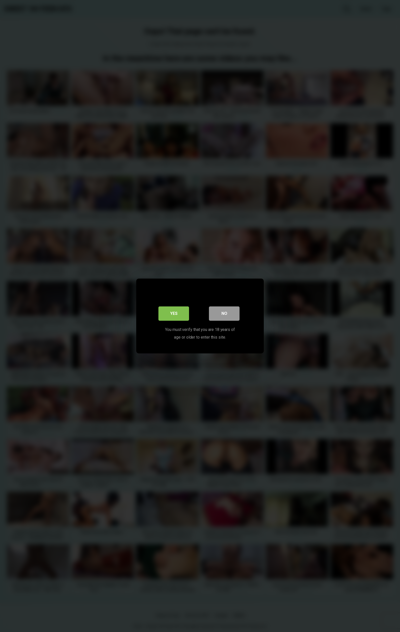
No (224, 313)
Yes (174, 313)
